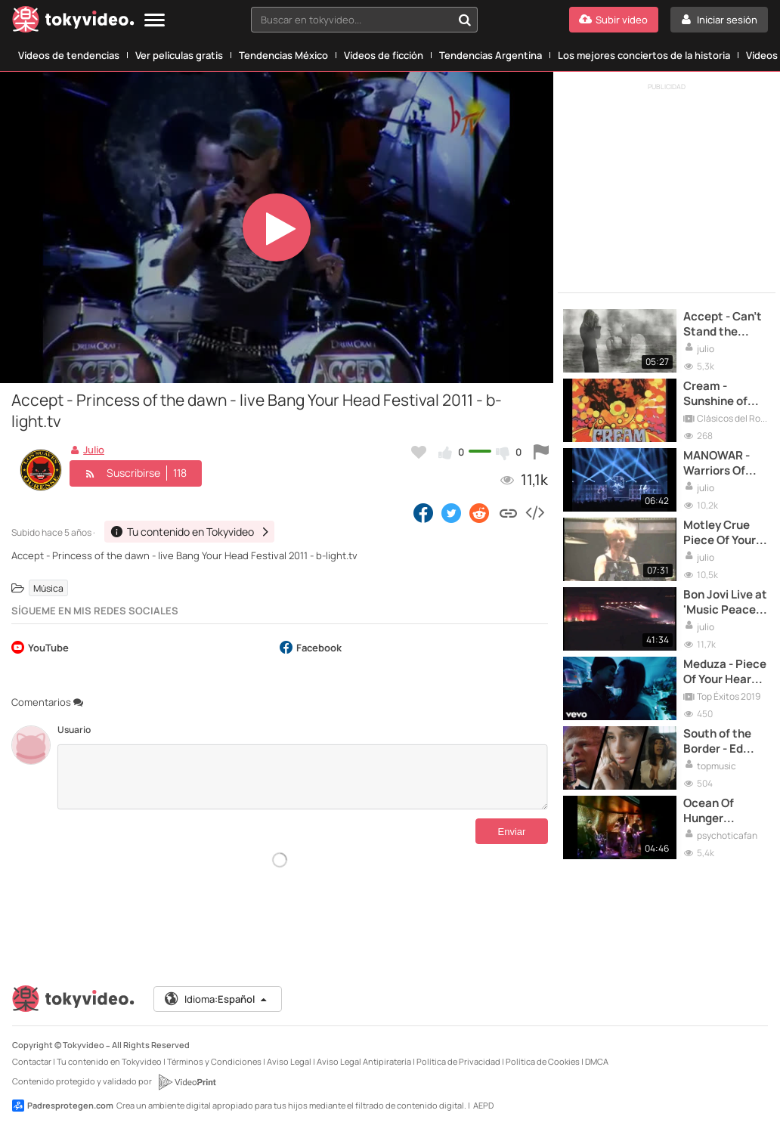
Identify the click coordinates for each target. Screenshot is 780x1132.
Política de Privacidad (458, 1061)
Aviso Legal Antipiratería (364, 1061)
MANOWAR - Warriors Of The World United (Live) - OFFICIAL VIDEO (725, 463)
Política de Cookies (543, 1061)
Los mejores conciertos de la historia (644, 55)
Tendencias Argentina (490, 55)
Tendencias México (283, 55)
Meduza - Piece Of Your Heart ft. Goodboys (724, 672)
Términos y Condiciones (214, 1061)
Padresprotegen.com (62, 1106)
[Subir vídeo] (613, 19)
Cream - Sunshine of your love (715, 394)
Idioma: (216, 999)
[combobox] (364, 19)
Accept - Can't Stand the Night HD (722, 324)
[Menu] (155, 21)
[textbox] (351, 20)
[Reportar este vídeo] (541, 451)
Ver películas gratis (179, 55)
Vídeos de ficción (383, 55)
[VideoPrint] (186, 1082)
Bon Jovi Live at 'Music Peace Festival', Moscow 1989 (725, 602)
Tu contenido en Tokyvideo (109, 1061)
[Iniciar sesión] (719, 19)
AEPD (483, 1105)
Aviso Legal (289, 1061)
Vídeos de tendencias (68, 55)
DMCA (596, 1061)
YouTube (40, 648)
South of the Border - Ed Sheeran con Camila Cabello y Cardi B (724, 741)
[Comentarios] (302, 776)
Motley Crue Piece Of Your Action (719, 533)
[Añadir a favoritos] (418, 451)
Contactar (31, 1061)
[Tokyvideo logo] (73, 22)
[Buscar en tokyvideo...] (465, 19)
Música (48, 588)
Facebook (311, 648)
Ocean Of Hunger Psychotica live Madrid (724, 811)
